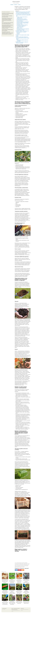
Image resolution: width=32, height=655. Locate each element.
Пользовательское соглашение (17, 608)
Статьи (19, 4)
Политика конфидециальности (14, 609)
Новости (15, 4)
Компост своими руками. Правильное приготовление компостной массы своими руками (22, 38)
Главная (11, 4)
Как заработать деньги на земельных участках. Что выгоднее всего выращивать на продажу (7, 33)
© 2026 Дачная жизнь (4, 608)
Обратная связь (22, 608)
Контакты (12, 608)
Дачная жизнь (16, 1)
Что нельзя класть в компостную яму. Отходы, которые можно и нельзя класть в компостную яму (23, 15)
